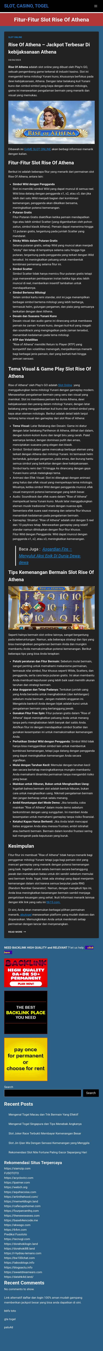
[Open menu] (95, 6)
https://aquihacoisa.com (20, 1192)
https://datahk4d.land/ (19, 1277)
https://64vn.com (15, 1229)
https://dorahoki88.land (19, 1248)
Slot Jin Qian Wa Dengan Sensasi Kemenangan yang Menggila (49, 1143)
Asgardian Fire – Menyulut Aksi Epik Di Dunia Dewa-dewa (50, 556)
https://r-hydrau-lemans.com (22, 1253)
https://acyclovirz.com (18, 1178)
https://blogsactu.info (18, 1267)
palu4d (8, 1327)
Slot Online (65, 385)
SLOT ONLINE (15, 37)
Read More (17, 931)
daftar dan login (33, 1297)
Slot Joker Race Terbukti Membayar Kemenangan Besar (45, 1133)
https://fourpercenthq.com (21, 1210)
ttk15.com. (53, 902)
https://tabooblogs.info (19, 1262)
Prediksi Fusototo (15, 1234)
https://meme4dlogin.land (21, 1201)
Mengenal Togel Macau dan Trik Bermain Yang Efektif (43, 1114)
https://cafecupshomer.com (22, 1206)
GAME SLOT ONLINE (37, 149)
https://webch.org (15, 1187)
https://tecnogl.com (17, 1239)
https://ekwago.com (17, 1225)
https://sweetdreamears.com (23, 1272)
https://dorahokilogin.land (21, 1244)
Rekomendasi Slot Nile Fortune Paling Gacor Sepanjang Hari (48, 1152)
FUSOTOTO (11, 1173)
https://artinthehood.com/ (21, 1196)
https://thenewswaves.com (22, 1215)
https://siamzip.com (17, 1168)
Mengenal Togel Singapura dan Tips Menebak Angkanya (45, 1124)
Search (8, 1087)
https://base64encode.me (21, 1220)
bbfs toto (10, 1311)
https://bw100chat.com (19, 1258)
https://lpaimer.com (17, 1182)
